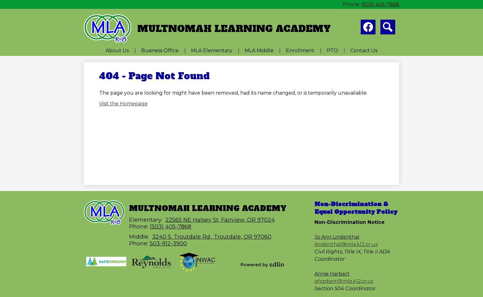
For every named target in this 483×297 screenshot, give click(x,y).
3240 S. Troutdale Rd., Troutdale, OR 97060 (211, 236)
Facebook (368, 28)
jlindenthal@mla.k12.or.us (346, 244)
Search (387, 28)
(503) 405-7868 (380, 4)
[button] (117, 50)
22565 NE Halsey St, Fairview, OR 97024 (220, 220)
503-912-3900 (168, 243)
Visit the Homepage (123, 104)
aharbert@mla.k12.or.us (344, 281)
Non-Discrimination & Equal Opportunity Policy (356, 208)
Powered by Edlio (262, 264)
